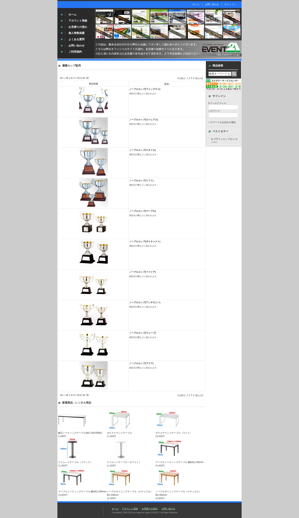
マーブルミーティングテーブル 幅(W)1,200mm (179, 462)
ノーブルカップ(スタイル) (142, 150)
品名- (167, 83)
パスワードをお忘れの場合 (222, 124)
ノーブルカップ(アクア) (141, 363)
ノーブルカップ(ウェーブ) (142, 333)
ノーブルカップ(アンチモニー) (144, 302)
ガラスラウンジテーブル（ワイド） (173, 433)
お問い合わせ (212, 4)
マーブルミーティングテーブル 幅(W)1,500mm (82, 491)
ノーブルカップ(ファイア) (142, 272)
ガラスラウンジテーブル (119, 433)
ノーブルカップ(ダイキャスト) (144, 241)
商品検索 (217, 65)
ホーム (195, 4)
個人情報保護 (76, 32)
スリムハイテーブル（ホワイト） (124, 462)
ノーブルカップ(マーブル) (142, 211)
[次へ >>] (199, 78)
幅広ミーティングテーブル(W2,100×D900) (80, 433)
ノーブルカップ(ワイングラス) (144, 89)
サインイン (230, 4)
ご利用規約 (75, 51)
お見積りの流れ (77, 26)
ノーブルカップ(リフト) (141, 180)
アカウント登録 (77, 20)
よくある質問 (76, 39)
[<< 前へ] (181, 78)
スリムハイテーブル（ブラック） (75, 462)
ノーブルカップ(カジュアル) (143, 119)
